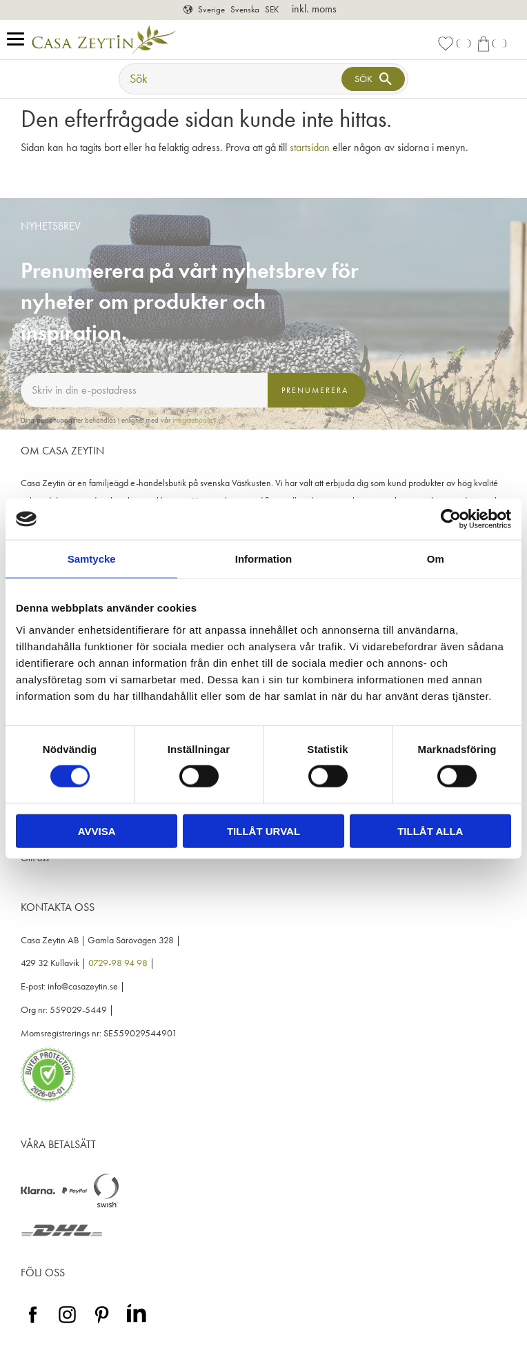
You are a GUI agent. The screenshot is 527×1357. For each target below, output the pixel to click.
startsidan (310, 147)
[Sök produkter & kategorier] (231, 79)
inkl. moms (314, 8)
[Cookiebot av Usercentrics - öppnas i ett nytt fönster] (450, 519)
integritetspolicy (194, 420)
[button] (19, 40)
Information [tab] (263, 559)
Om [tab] (435, 559)
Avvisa (97, 830)
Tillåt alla (430, 830)
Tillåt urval (263, 830)
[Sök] (373, 79)
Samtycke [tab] (92, 559)
